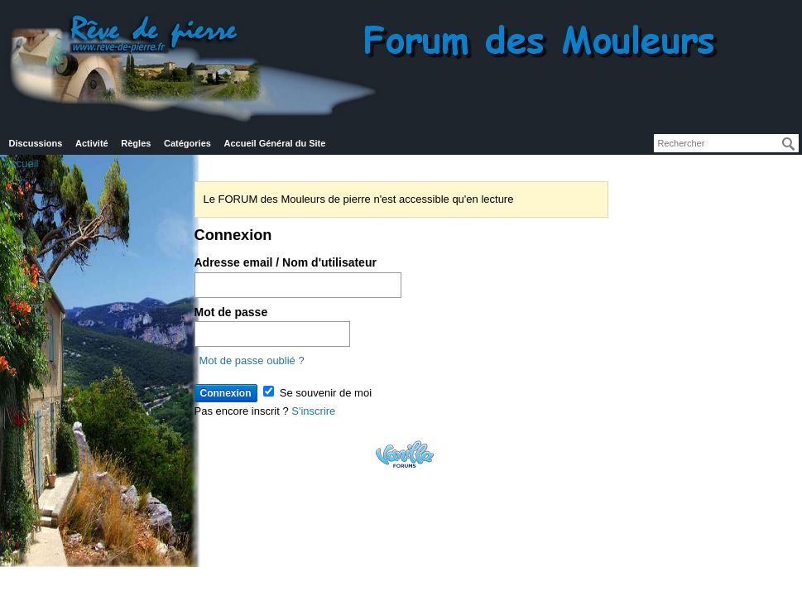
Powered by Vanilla (405, 454)
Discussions (36, 143)
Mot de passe (231, 312)
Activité (91, 143)
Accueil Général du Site (275, 143)
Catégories (187, 143)
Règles (136, 143)
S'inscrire (313, 411)
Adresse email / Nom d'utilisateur (285, 262)
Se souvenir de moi (317, 393)
